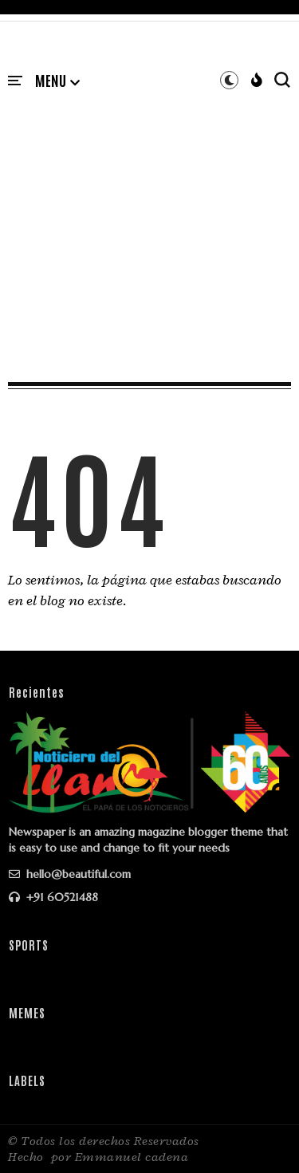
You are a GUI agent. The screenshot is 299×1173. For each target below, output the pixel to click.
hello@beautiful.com (70, 874)
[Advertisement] (149, 218)
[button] (57, 81)
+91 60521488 (53, 897)
